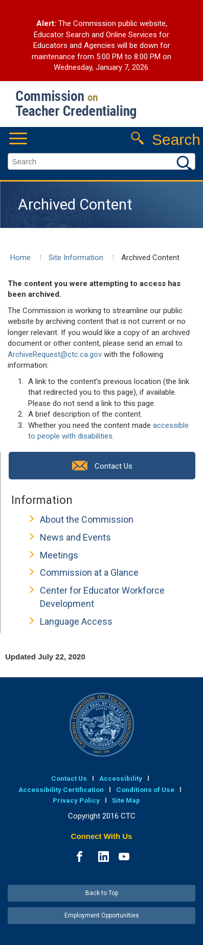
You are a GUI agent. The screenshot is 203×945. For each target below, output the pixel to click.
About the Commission (86, 519)
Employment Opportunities (101, 915)
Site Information (76, 257)
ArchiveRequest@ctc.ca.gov (55, 354)
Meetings (59, 555)
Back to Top (101, 893)
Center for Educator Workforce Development (102, 597)
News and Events (75, 537)
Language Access (76, 621)
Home (20, 257)
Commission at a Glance (89, 572)
